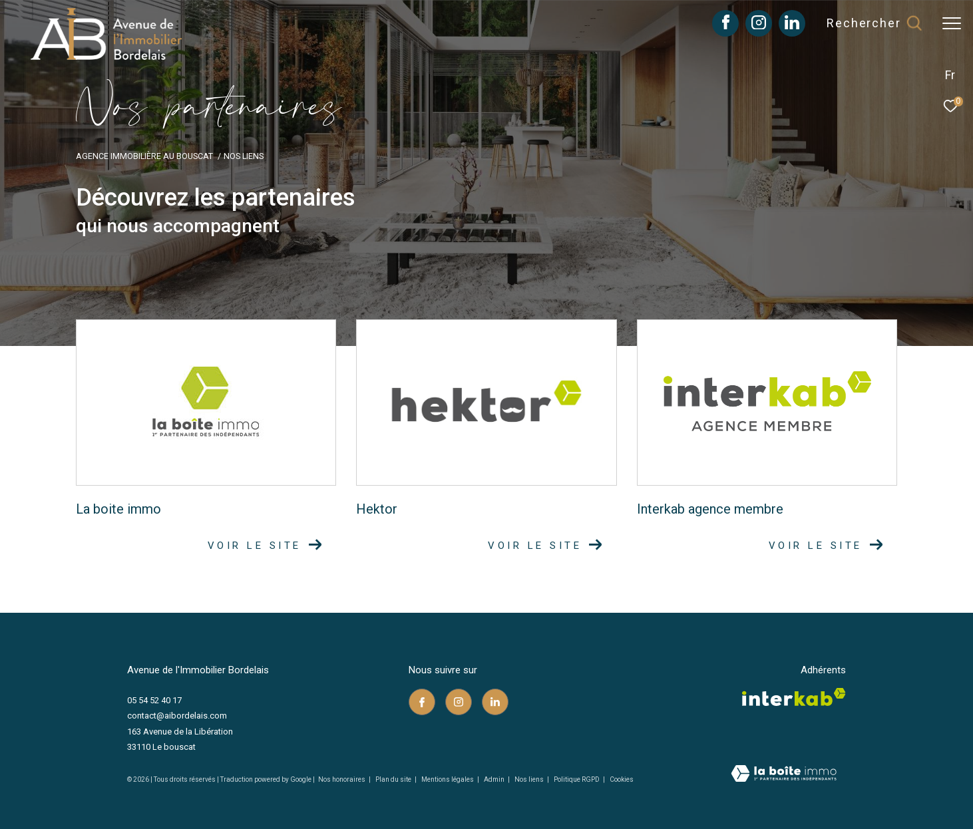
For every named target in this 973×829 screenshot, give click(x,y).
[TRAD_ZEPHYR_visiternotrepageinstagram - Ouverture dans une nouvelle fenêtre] (758, 26)
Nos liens (529, 779)
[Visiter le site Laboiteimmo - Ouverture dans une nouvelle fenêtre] (783, 774)
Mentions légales (448, 779)
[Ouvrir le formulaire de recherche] (874, 23)
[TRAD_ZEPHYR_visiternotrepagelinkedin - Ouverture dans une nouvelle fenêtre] (792, 26)
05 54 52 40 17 (154, 700)
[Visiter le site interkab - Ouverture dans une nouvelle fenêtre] (794, 697)
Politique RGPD (577, 779)
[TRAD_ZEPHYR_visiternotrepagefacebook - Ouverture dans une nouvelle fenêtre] (725, 26)
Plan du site (394, 779)
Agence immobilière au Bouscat (144, 156)
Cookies (622, 779)
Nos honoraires (341, 779)
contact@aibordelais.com (177, 716)
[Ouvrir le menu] (951, 23)
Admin (495, 779)
